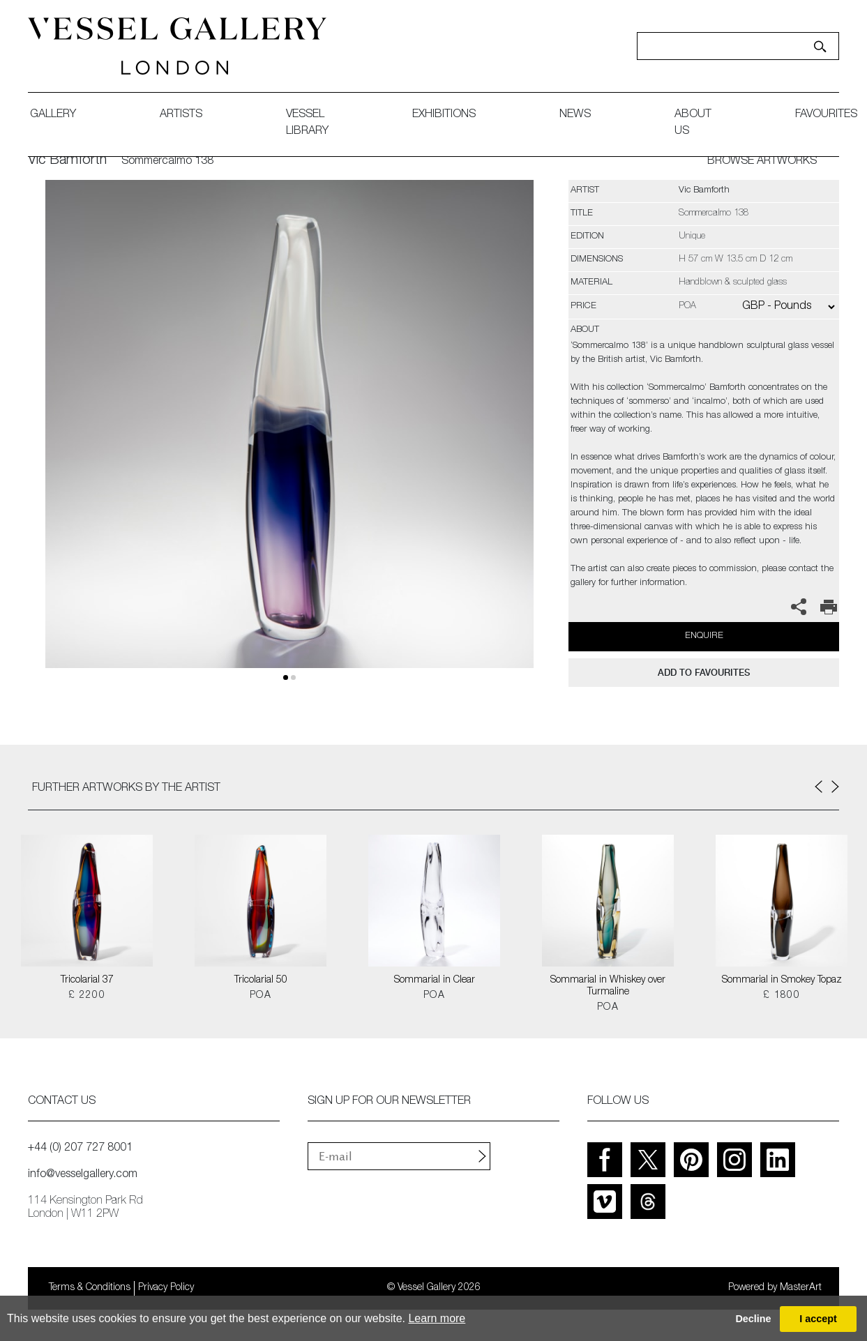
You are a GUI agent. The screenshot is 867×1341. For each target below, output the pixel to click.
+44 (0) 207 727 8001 (80, 1148)
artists (181, 115)
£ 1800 (781, 996)
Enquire (704, 636)
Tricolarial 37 (87, 980)
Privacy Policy (166, 1288)
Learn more (436, 1318)
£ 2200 (86, 996)
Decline (753, 1318)
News (575, 115)
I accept (818, 1318)
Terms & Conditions (89, 1288)
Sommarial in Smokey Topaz (782, 980)
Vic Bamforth (67, 161)
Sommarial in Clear (434, 980)
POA (260, 996)
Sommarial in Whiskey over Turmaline (607, 986)
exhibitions (444, 115)
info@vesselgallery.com (82, 1175)
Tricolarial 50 (260, 980)
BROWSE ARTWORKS (762, 161)
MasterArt (801, 1288)
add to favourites (704, 672)
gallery (53, 115)
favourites (826, 115)
